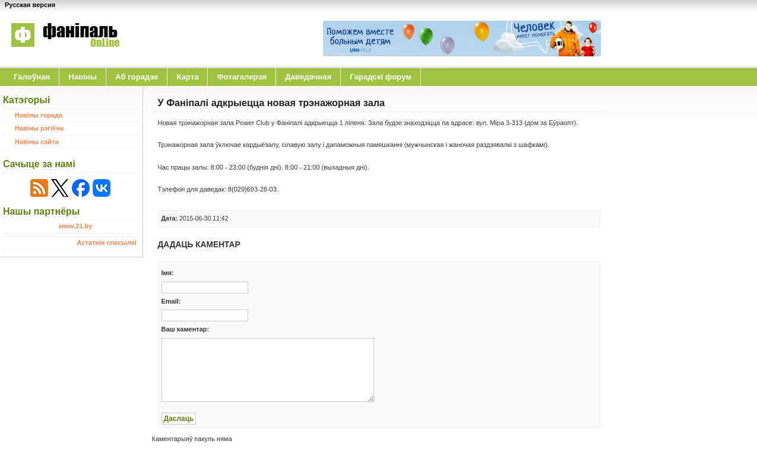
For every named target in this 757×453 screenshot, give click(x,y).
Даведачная (308, 76)
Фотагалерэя (242, 76)
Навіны (82, 76)
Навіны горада (38, 115)
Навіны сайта (37, 141)
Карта (187, 76)
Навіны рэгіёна (39, 128)
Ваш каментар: (185, 329)
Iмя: (167, 272)
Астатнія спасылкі (107, 242)
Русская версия (30, 4)
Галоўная (32, 76)
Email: (171, 301)
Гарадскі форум (380, 76)
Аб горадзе (136, 76)
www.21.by (75, 225)
